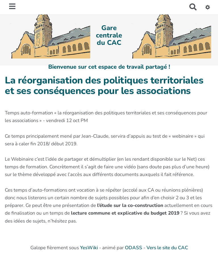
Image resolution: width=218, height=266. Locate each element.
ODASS (133, 247)
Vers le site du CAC (167, 247)
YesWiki (89, 247)
